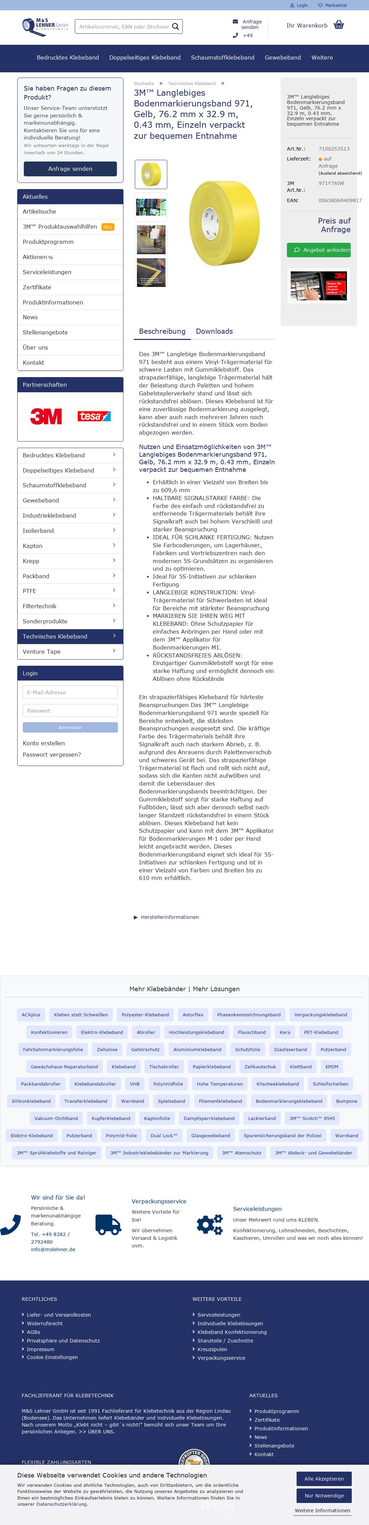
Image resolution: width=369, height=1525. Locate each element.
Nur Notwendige (324, 1495)
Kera (285, 1032)
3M (225, 1152)
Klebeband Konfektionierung (232, 1332)
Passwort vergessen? (52, 754)
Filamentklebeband (220, 1101)
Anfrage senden (251, 24)
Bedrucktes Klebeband (68, 57)
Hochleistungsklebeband (196, 1032)
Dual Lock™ (164, 1135)
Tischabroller (164, 1066)
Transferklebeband (85, 1101)
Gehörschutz (145, 1049)
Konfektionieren (49, 1032)
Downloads (214, 330)
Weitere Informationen (322, 1510)
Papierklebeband (212, 1066)
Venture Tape (42, 652)
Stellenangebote (45, 332)
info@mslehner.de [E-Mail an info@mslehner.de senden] (53, 1249)
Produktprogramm (48, 242)
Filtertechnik (39, 606)
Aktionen (38, 257)
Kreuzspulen (212, 1349)
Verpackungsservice (159, 1201)
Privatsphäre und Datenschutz (63, 1341)
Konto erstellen (44, 743)
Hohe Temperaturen (220, 1084)
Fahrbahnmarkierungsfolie (53, 1049)
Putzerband (333, 1049)
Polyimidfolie (168, 1084)
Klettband (301, 1066)
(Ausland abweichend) (340, 173)
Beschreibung (162, 330)
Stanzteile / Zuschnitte (225, 1341)
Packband (36, 576)
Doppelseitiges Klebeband (145, 57)
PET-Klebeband (321, 1032)
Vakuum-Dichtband (56, 1118)
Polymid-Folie (121, 1135)
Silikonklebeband (31, 1101)
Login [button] (299, 5)
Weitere (322, 57)
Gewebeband (283, 57)
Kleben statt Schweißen (81, 1014)
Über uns (35, 347)
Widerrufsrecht (45, 1323)
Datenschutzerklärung (62, 1504)
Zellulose (107, 1049)
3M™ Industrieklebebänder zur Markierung (159, 1152)
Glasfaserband (290, 1049)
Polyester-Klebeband (145, 1014)
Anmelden (70, 727)
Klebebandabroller (95, 1084)
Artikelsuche (39, 211)
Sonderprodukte (45, 621)
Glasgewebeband (210, 1135)
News (30, 317)
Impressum (40, 1349)
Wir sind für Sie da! (58, 1197)
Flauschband (252, 1032)
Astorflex (193, 1014)
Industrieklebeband (49, 515)
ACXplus (31, 1014)
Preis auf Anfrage (334, 225)
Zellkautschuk (260, 1066)
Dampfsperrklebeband (209, 1118)
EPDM (332, 1066)
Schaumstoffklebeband (223, 57)
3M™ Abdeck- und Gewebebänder (313, 1152)
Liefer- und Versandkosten (59, 1315)
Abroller (146, 1032)
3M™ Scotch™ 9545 (312, 1118)
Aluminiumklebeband (197, 1049)
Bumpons (346, 1101)
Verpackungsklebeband (321, 1014)
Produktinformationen (53, 302)
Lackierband (262, 1118)
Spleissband (171, 1101)
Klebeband (124, 1066)
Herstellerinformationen (170, 917)
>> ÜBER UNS (96, 1431)
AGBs (33, 1332)
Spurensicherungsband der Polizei (282, 1135)
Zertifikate (37, 287)
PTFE (29, 591)
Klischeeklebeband (278, 1084)
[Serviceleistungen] (210, 1225)
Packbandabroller (41, 1084)
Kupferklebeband (111, 1118)
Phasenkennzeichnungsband (249, 1014)
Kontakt (33, 363)
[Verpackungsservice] (108, 1225)
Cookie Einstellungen (52, 1357)
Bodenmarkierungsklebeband (289, 1101)
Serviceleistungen (47, 272)
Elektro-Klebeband (102, 1032)
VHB (135, 1084)
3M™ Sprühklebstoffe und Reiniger (57, 1152)
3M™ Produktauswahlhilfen (68, 227)
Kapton (32, 546)
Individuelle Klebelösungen (230, 1323)
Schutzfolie (247, 1049)
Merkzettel (332, 5)
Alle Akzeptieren (324, 1479)
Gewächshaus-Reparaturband (64, 1066)
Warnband (132, 1101)
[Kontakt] (10, 1225)
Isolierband (38, 531)
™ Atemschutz (245, 1152)
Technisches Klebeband (55, 636)
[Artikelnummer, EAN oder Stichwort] (175, 27)
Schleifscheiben (330, 1084)
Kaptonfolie (157, 1118)
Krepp (31, 561)
